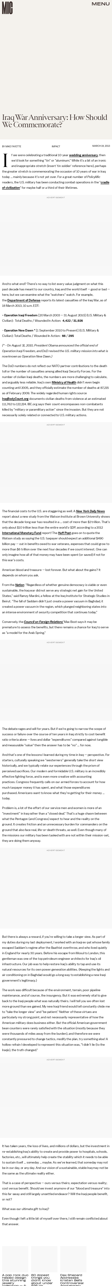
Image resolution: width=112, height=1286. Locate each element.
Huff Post (64, 533)
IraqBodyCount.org (15, 398)
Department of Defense (23, 300)
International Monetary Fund (21, 533)
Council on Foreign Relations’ (43, 621)
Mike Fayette (13, 146)
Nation (19, 584)
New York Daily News (90, 511)
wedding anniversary (83, 155)
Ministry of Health (64, 382)
